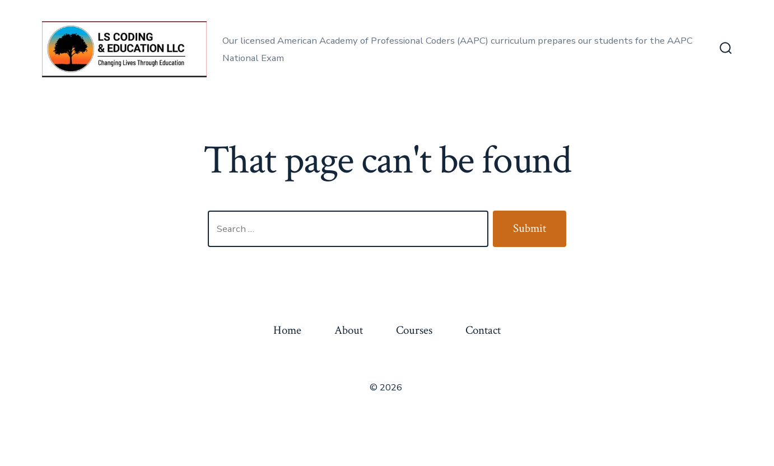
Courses (414, 330)
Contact (483, 330)
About (348, 330)
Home (287, 330)
